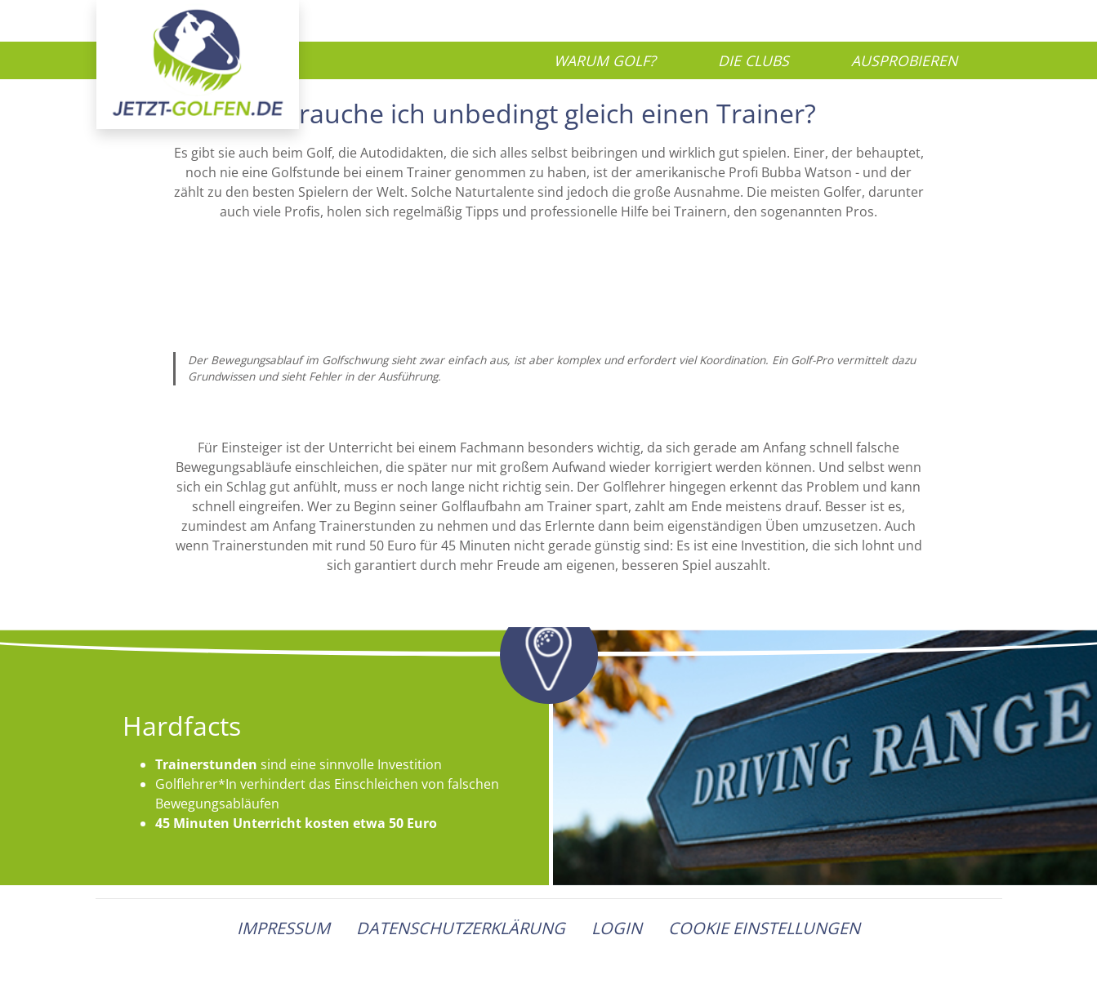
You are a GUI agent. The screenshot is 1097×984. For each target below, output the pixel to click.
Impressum (283, 928)
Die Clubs (753, 60)
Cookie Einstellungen (764, 928)
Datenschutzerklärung (460, 928)
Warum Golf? (605, 60)
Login (616, 928)
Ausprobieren (904, 60)
